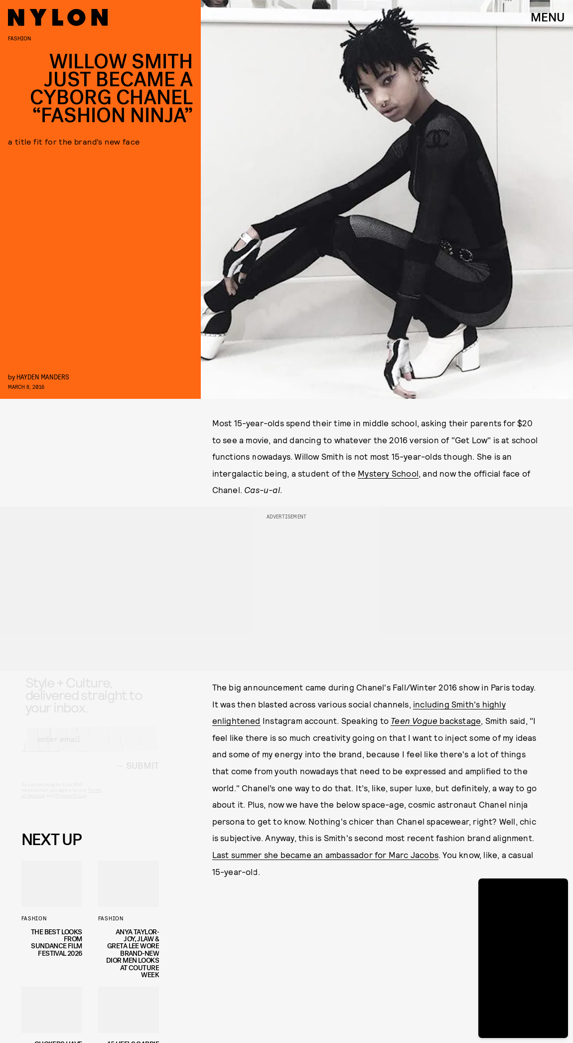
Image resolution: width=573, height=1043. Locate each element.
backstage (436, 720)
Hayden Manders (42, 376)
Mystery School (388, 473)
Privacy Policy (71, 804)
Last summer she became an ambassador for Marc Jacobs (325, 855)
